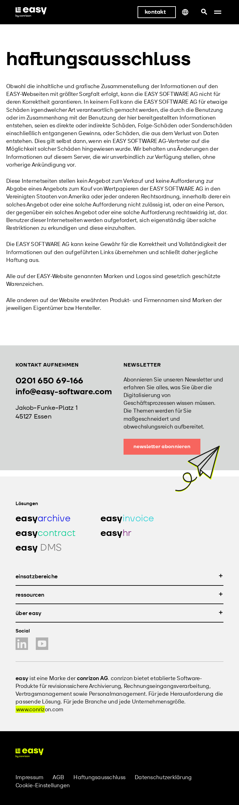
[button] (217, 12)
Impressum (29, 777)
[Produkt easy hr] (135, 533)
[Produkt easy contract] (50, 533)
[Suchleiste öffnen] (204, 12)
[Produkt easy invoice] (135, 518)
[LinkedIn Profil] (22, 643)
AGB (58, 777)
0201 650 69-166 (49, 381)
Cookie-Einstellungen (43, 785)
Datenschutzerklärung (163, 777)
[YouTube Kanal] (42, 643)
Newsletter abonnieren (162, 446)
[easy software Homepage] (30, 753)
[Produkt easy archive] (50, 518)
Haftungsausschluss (99, 777)
